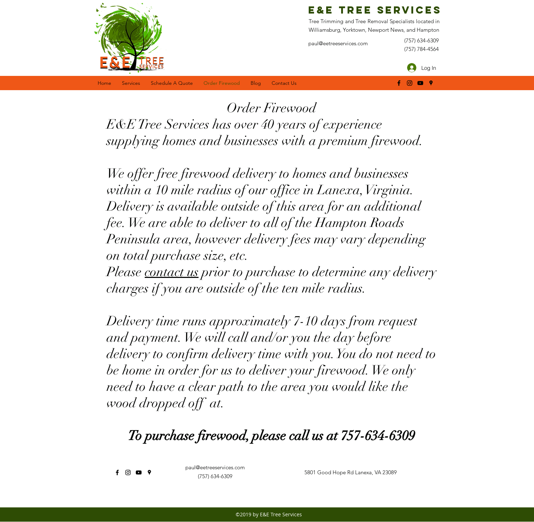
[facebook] (398, 83)
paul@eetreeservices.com (215, 467)
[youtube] (420, 83)
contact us (172, 272)
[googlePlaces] (431, 83)
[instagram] (409, 83)
